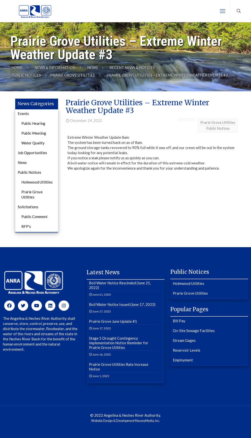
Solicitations (28, 207)
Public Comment (34, 216)
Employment (183, 360)
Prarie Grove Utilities (72, 75)
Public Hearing (33, 123)
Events (23, 113)
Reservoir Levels (186, 350)
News (92, 67)
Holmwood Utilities (37, 182)
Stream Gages (184, 340)
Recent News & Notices (132, 67)
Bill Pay (179, 321)
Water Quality (33, 143)
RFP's (26, 226)
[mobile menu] (222, 11)
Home (17, 67)
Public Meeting (33, 133)
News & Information (55, 67)
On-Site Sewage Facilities (194, 330)
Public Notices (26, 75)
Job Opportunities (32, 152)
